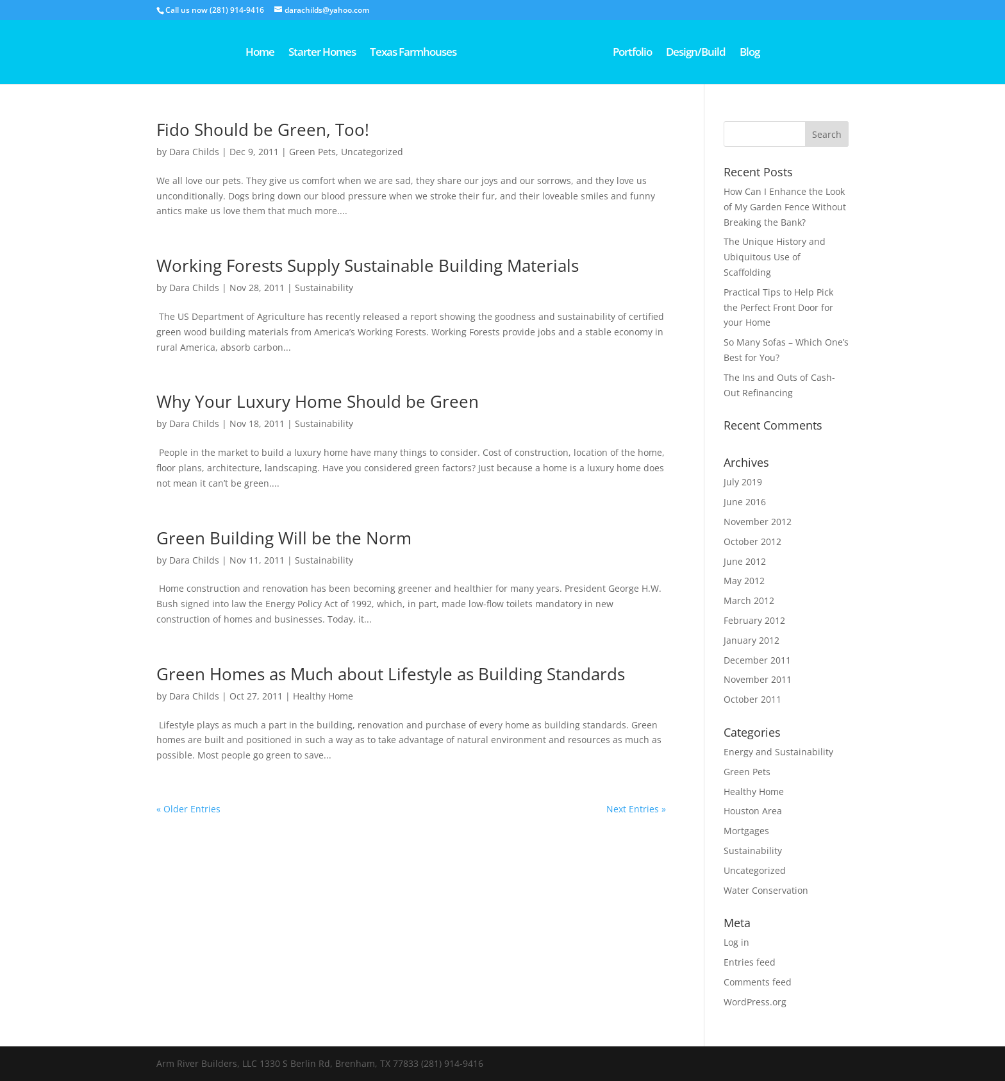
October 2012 (752, 541)
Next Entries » (636, 809)
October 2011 (752, 699)
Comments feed (758, 982)
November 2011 (758, 679)
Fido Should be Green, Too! (262, 129)
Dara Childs (194, 152)
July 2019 (743, 482)
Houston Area (753, 811)
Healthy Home (323, 696)
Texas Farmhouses (368, 53)
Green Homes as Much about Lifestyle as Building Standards (390, 673)
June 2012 (745, 561)
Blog (794, 53)
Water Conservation (766, 890)
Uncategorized (372, 152)
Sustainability (324, 287)
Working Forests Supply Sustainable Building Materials (367, 265)
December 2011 (757, 660)
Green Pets (312, 152)
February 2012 (754, 620)
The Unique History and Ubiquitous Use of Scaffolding (775, 256)
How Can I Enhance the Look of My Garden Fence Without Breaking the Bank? (785, 206)
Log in (736, 942)
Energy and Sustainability (778, 752)
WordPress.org (755, 1002)
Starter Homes (277, 53)
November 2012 (758, 521)
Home (215, 53)
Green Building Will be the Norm (283, 537)
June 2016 (745, 502)
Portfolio (677, 53)
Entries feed (750, 962)
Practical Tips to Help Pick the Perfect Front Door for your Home (778, 307)
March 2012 (749, 600)
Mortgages (746, 831)
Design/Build (740, 53)
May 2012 (744, 580)
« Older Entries (188, 809)
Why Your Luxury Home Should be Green (317, 401)
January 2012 (751, 640)
